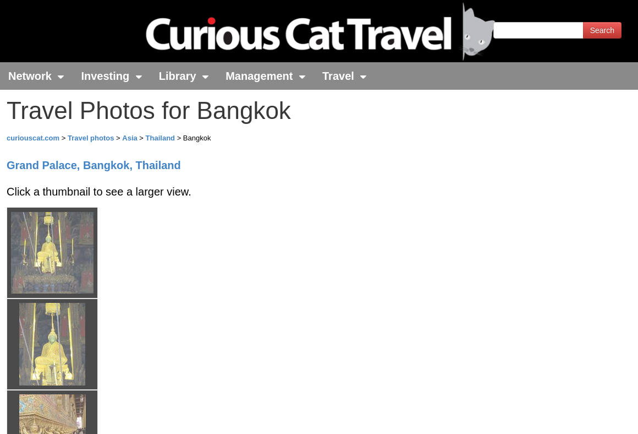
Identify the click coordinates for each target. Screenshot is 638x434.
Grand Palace (94, 165)
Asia (130, 138)
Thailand (161, 138)
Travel (344, 76)
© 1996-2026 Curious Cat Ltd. (66, 416)
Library (184, 76)
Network (36, 76)
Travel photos (92, 138)
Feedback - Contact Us (584, 416)
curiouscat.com (33, 138)
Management (266, 76)
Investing (111, 76)
